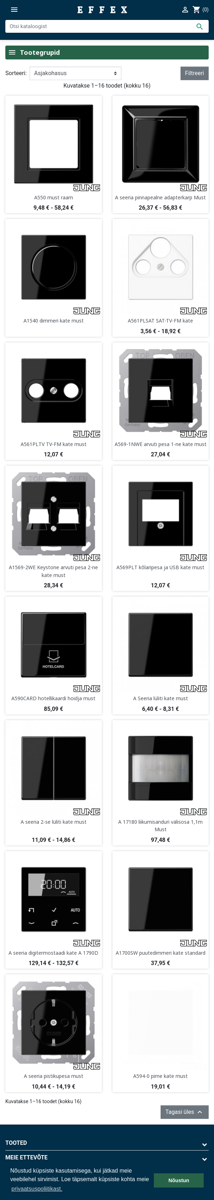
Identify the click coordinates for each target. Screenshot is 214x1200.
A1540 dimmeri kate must (54, 320)
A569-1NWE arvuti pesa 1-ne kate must (161, 444)
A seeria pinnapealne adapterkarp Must (160, 197)
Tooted (16, 1142)
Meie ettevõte (26, 1157)
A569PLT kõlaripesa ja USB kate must (160, 567)
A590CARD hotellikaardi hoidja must (53, 698)
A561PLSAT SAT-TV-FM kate (160, 320)
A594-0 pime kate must (160, 1076)
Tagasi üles (184, 1112)
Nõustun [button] (178, 1180)
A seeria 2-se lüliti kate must (54, 821)
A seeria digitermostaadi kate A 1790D (53, 952)
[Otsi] (107, 26)
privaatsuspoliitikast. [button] (36, 1189)
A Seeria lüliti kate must (160, 698)
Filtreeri (194, 73)
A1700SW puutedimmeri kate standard (160, 952)
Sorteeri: (16, 73)
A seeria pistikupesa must (53, 1076)
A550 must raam (53, 197)
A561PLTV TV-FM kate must (54, 444)
